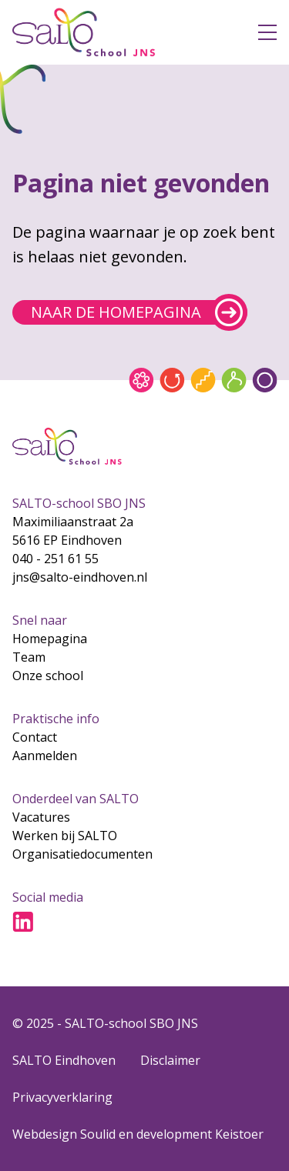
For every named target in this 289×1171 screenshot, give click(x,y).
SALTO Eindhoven (64, 1060)
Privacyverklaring (62, 1097)
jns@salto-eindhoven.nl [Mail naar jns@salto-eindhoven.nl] (79, 577)
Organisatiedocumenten (82, 854)
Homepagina (49, 638)
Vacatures (41, 817)
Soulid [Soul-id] (98, 1134)
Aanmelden (44, 755)
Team (28, 657)
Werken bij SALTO (64, 835)
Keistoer (239, 1134)
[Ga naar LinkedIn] (23, 921)
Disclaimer (170, 1060)
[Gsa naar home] (123, 32)
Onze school (47, 675)
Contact (34, 737)
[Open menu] (267, 32)
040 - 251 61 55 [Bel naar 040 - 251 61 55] (55, 558)
